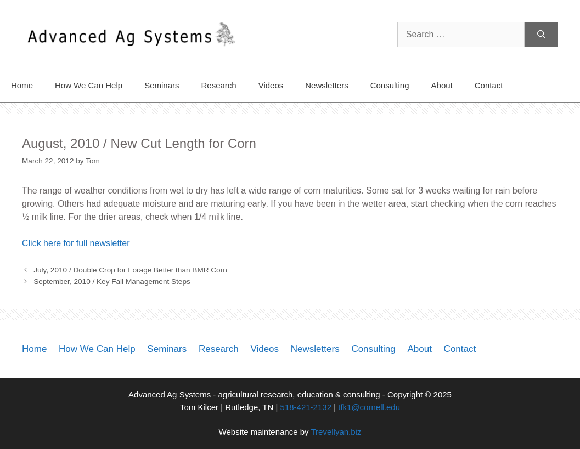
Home (22, 85)
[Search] (541, 34)
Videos (271, 85)
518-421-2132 (305, 407)
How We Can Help (88, 85)
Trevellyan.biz (336, 431)
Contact (489, 85)
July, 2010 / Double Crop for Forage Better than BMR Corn (130, 270)
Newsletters (326, 85)
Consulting (389, 85)
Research (218, 85)
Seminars (161, 85)
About (442, 85)
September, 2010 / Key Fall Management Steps (111, 281)
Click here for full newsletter (76, 243)
